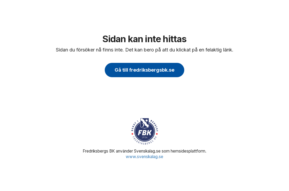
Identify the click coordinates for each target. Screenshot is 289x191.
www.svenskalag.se (144, 156)
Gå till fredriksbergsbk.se (144, 70)
